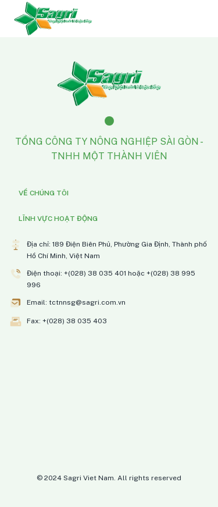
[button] (109, 193)
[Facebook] (109, 121)
